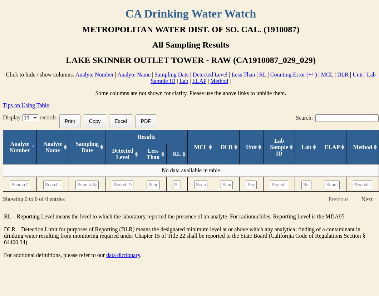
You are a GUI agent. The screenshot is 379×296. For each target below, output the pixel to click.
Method (219, 81)
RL (262, 74)
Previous (339, 199)
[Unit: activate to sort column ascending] (252, 147)
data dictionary (123, 255)
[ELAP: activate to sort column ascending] (332, 147)
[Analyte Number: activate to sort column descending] (20, 147)
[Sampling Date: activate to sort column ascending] (87, 147)
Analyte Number (94, 74)
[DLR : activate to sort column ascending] (227, 147)
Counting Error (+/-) (293, 74)
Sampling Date (171, 74)
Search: (337, 118)
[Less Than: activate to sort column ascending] (153, 154)
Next (367, 199)
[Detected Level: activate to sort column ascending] (122, 154)
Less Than (243, 74)
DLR (343, 74)
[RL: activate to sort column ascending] (176, 154)
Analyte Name (134, 74)
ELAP (199, 81)
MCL (327, 74)
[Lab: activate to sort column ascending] (306, 147)
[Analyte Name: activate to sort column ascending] (52, 147)
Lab (183, 81)
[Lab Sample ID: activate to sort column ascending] (279, 147)
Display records (31, 117)
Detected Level (210, 74)
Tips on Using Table (26, 105)
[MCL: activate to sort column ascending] (200, 147)
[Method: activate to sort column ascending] (362, 147)
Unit (358, 74)
